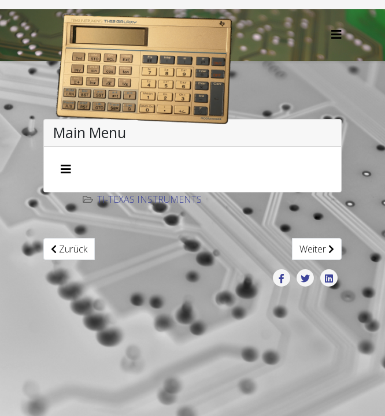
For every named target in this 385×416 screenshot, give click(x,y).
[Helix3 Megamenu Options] (336, 34)
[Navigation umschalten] (66, 169)
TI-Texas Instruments (149, 199)
